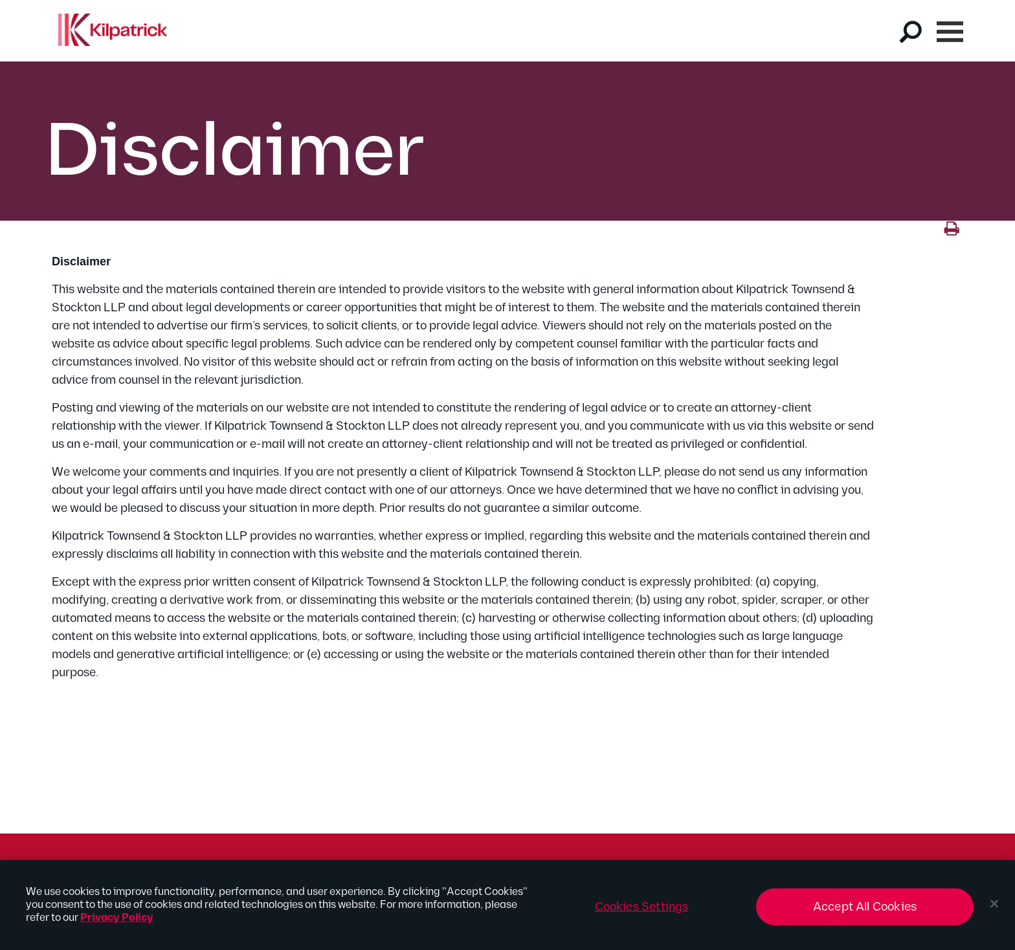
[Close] (994, 909)
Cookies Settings (642, 912)
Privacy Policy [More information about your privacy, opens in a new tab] (116, 923)
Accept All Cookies (865, 912)
